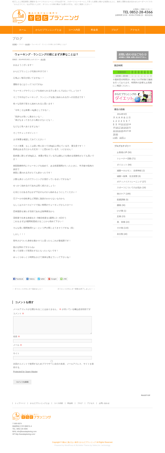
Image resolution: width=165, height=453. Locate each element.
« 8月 (115, 138)
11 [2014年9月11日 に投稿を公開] (122, 124)
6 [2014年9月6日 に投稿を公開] (126, 121)
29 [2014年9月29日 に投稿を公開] (114, 134)
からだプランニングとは (39, 403)
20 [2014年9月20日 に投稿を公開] (127, 127)
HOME (14, 44)
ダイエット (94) (124, 165)
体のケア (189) (124, 194)
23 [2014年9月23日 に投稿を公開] (117, 131)
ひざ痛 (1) (121, 211)
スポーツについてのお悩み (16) (131, 187)
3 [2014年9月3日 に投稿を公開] (118, 121)
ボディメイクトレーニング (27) (131, 181)
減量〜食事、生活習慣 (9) (129, 176)
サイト (16, 357)
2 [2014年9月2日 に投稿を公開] (116, 121)
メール (17, 348)
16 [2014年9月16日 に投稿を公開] (117, 127)
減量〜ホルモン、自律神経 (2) (131, 170)
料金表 (70, 403)
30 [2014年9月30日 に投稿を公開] (117, 134)
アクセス (90, 403)
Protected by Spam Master (25, 375)
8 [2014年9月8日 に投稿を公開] (113, 124)
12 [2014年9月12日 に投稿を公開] (124, 124)
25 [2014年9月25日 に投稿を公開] (122, 131)
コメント (18, 313)
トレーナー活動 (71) (126, 158)
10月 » (122, 138)
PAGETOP (145, 395)
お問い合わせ (104, 403)
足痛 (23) (121, 216)
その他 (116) (123, 228)
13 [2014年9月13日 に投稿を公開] (127, 124)
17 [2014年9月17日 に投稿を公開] (119, 127)
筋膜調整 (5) (122, 199)
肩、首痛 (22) (123, 222)
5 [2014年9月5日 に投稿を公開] (124, 121)
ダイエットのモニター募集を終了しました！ (76, 289)
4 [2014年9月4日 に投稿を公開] (121, 121)
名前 (16, 340)
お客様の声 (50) (124, 152)
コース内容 (58, 403)
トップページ (20, 403)
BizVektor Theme (83, 445)
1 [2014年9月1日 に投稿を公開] (113, 121)
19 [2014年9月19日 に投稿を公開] (124, 127)
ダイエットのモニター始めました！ (27, 289)
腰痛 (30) (121, 205)
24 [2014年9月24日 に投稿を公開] (119, 131)
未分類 (27, 44)
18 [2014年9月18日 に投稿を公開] (122, 127)
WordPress (68, 445)
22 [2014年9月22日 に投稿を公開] (114, 131)
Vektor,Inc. (96, 445)
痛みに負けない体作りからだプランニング (79, 442)
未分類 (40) (122, 234)
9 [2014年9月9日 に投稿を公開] (116, 124)
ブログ (80, 403)
